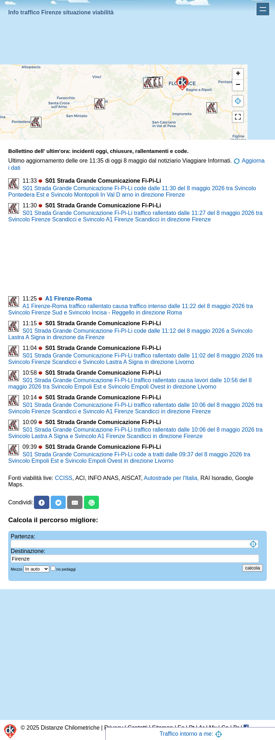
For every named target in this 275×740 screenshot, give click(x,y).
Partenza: (23, 536)
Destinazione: (28, 551)
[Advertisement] (136, 41)
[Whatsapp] (91, 502)
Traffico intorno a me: (191, 734)
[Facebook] (41, 502)
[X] (58, 502)
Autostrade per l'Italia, (171, 478)
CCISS (63, 478)
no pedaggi (66, 569)
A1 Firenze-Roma (68, 298)
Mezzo (17, 569)
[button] (36, 122)
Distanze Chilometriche (70, 728)
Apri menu (263, 9)
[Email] (74, 502)
